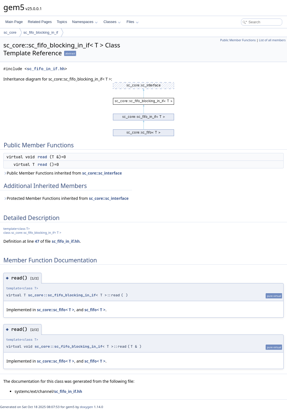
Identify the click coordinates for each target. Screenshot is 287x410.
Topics (62, 22)
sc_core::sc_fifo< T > (55, 309)
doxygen (86, 407)
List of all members (272, 40)
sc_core (10, 32)
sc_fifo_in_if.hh (45, 69)
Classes (112, 22)
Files (132, 22)
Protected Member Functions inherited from (66, 198)
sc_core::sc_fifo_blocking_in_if (62, 295)
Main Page (14, 22)
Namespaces (85, 22)
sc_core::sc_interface (102, 173)
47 (37, 241)
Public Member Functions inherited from (62, 173)
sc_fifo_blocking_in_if (41, 32)
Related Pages (40, 22)
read (42, 156)
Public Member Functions (238, 40)
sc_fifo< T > (94, 309)
